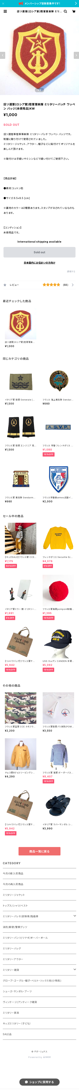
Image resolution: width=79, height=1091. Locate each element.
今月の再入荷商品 (13, 884)
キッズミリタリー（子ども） (17, 1023)
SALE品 (7, 1034)
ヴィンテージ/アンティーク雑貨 (20, 1002)
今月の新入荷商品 (13, 873)
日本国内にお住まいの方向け (39, 262)
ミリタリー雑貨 (11, 969)
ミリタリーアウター (13, 959)
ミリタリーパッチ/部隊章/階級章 (20, 916)
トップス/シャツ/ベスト (15, 905)
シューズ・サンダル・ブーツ (17, 991)
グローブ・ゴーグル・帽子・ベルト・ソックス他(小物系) (32, 980)
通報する (71, 271)
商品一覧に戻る (39, 851)
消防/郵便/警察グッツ (15, 927)
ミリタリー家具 (11, 1012)
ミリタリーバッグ (12, 948)
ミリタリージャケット (14, 894)
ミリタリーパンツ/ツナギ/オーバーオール (25, 937)
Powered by (39, 1057)
